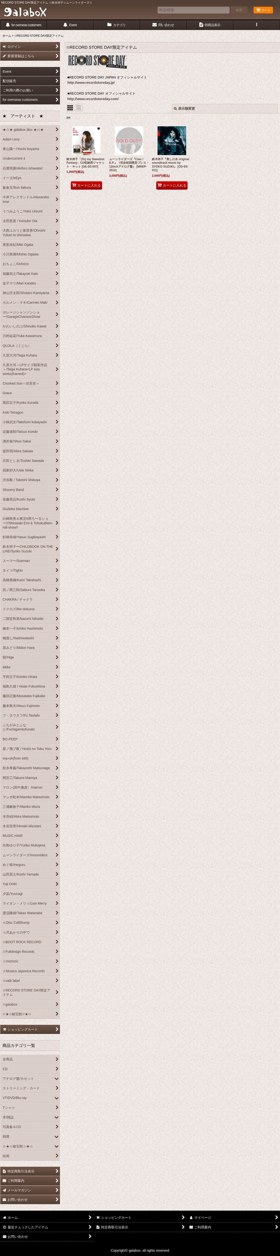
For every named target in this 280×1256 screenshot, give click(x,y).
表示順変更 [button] (184, 108)
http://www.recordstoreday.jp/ (91, 83)
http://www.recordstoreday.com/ (93, 99)
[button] (256, 25)
